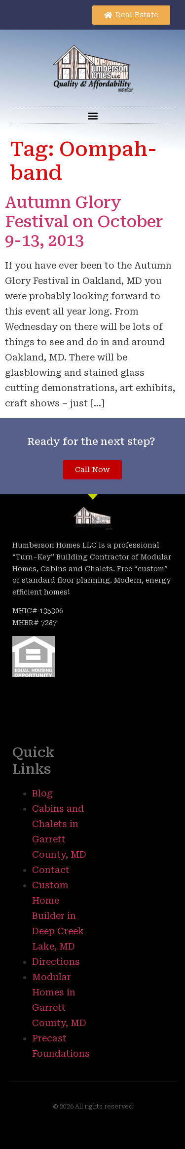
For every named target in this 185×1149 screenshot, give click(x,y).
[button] (92, 115)
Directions (56, 961)
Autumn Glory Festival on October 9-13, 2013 (84, 221)
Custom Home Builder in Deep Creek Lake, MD (58, 915)
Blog (42, 793)
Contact (51, 870)
